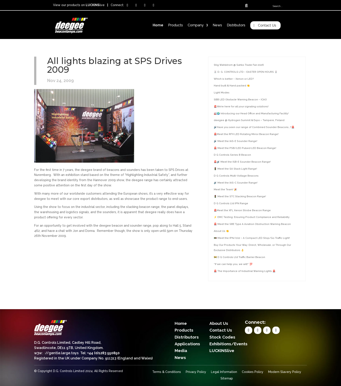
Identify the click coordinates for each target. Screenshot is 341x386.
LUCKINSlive (221, 350)
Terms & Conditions (166, 372)
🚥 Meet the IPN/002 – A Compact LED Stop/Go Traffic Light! (252, 237)
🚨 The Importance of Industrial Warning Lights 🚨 (245, 271)
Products (175, 25)
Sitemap (227, 378)
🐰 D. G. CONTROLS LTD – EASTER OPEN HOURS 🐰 (245, 71)
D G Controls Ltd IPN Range (231, 203)
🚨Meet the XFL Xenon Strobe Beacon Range (242, 210)
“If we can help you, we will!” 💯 (233, 264)
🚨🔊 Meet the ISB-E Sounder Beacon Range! (242, 161)
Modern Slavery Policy (284, 372)
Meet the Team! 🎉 (225, 189)
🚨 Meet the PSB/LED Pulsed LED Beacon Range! (245, 148)
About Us (218, 323)
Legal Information (224, 372)
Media (181, 350)
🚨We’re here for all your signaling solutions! (241, 106)
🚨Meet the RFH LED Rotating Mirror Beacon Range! (246, 134)
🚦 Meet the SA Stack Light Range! (235, 168)
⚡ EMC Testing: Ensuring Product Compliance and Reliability (251, 217)
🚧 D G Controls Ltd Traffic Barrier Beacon (239, 257)
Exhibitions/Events (228, 343)
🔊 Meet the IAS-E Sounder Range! (235, 141)
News (217, 25)
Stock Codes (222, 337)
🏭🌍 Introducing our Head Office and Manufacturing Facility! (251, 113)
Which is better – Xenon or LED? (234, 78)
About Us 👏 (221, 231)
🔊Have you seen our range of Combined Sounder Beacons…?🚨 (254, 127)
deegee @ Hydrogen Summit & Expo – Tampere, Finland (249, 120)
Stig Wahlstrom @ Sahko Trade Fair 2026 (239, 64)
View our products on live (79, 5)
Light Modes (221, 92)
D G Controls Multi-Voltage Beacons (236, 175)
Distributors (236, 25)
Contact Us (267, 25)
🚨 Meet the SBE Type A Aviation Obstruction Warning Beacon (252, 224)
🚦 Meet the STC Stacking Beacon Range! (240, 196)
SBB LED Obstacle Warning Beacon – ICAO (240, 99)
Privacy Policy (196, 372)
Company (196, 25)
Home (158, 25)
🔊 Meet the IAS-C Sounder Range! (235, 182)
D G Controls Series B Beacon (232, 154)
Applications (187, 343)
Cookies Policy (252, 372)
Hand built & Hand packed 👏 (232, 85)
